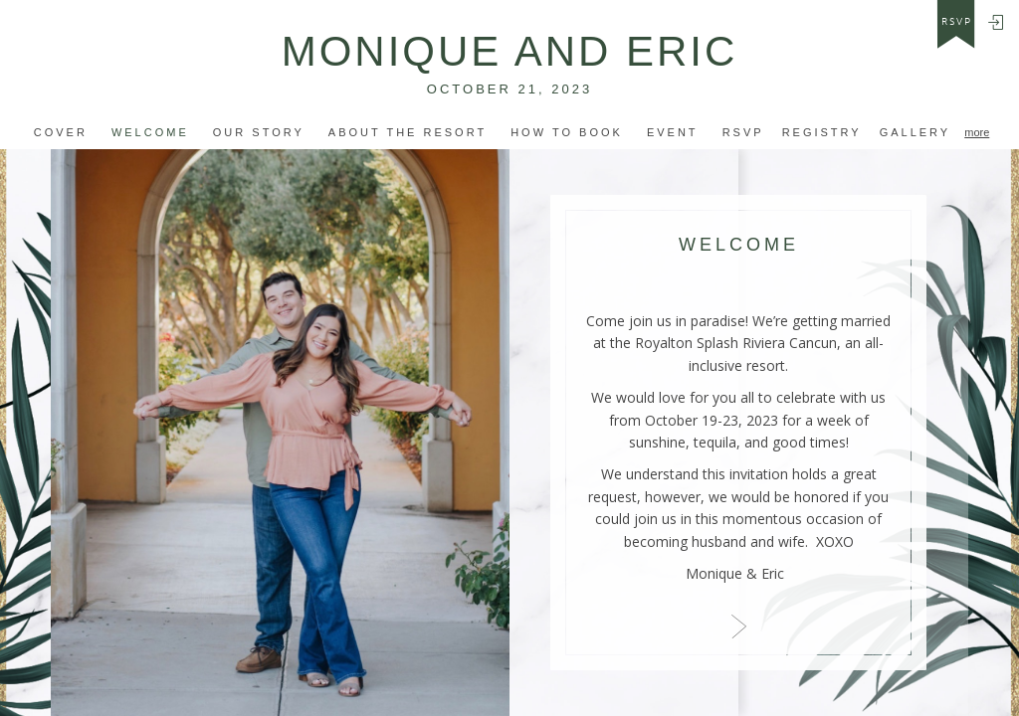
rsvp (956, 22)
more (976, 132)
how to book (566, 132)
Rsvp (743, 132)
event (673, 132)
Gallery (915, 132)
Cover (61, 132)
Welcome (150, 132)
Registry (822, 132)
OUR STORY (259, 132)
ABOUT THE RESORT (407, 132)
